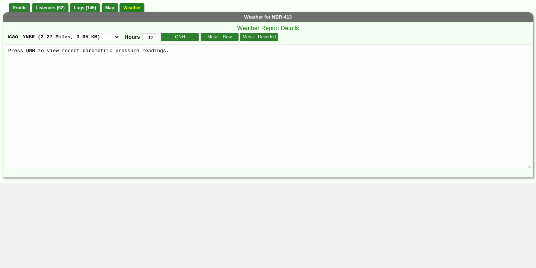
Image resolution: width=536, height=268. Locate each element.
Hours (132, 37)
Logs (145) (85, 7)
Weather (132, 7)
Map (109, 7)
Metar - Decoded (259, 36)
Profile (19, 7)
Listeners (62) (50, 7)
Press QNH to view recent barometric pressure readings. (268, 106)
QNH (180, 36)
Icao (12, 36)
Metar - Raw (219, 36)
